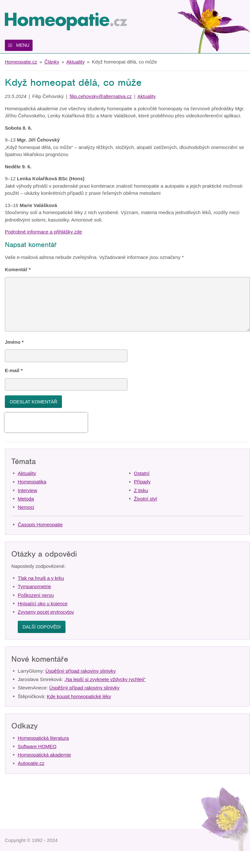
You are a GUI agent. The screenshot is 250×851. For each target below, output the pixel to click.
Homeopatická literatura (43, 738)
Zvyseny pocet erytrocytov (46, 612)
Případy (142, 481)
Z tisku (141, 490)
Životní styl (145, 498)
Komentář (18, 269)
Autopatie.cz (31, 763)
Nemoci (26, 507)
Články (52, 61)
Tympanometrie (34, 586)
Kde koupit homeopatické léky (79, 696)
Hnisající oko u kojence (42, 603)
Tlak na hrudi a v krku (41, 578)
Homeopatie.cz (21, 61)
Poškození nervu (36, 595)
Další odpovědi (42, 626)
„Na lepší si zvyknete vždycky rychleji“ (104, 679)
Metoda (26, 498)
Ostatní (141, 473)
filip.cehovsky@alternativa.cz (101, 96)
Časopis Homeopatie (40, 524)
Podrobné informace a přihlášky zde (43, 231)
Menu (22, 45)
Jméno (14, 342)
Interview (27, 490)
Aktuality (75, 61)
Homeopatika (32, 481)
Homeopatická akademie (44, 754)
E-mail (14, 370)
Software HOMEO (37, 746)
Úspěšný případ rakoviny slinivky (80, 671)
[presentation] (46, 422)
